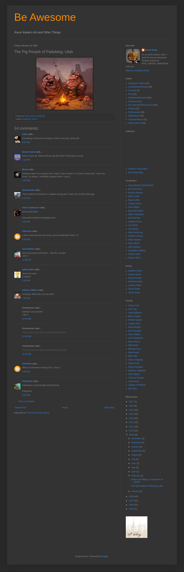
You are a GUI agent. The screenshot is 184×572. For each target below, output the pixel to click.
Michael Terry (134, 349)
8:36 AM (26, 239)
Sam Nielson (134, 247)
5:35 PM (26, 395)
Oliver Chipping (135, 360)
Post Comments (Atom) (38, 413)
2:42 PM (26, 160)
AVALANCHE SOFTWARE (140, 185)
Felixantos (27, 381)
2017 (131, 401)
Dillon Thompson (136, 214)
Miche (25, 169)
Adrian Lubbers (30, 290)
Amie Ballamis (135, 313)
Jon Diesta (133, 229)
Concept (132, 90)
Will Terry (132, 388)
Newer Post (20, 407)
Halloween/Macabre (137, 97)
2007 (131, 500)
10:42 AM (26, 319)
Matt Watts (133, 345)
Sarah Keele (134, 289)
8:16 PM (26, 198)
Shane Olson (134, 258)
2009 (131, 435)
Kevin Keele (151, 50)
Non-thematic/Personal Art (140, 105)
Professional (134, 112)
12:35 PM (26, 260)
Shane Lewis (134, 254)
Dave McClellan (135, 211)
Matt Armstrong (135, 232)
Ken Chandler (134, 331)
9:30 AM (26, 142)
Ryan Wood (133, 243)
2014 (131, 414)
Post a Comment (26, 401)
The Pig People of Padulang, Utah (147, 486)
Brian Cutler (133, 196)
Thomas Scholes (136, 378)
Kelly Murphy (134, 327)
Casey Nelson (135, 203)
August (135, 455)
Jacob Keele (28, 190)
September (136, 451)
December (136, 438)
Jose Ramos (28, 249)
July (133, 459)
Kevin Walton (134, 334)
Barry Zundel (134, 316)
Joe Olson (133, 225)
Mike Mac (132, 356)
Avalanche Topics (29, 119)
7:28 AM (26, 298)
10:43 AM (26, 354)
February (135, 475)
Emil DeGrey (134, 218)
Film (130, 94)
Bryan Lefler (134, 200)
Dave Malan (134, 207)
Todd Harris (133, 381)
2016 (131, 406)
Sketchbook (133, 116)
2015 (131, 410)
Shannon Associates (138, 169)
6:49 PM (26, 180)
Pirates (131, 108)
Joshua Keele (134, 285)
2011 (131, 426)
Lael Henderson (135, 338)
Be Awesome (45, 17)
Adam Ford (133, 305)
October (135, 447)
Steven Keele (28, 152)
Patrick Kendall (135, 367)
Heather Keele (135, 271)
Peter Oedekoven (30, 207)
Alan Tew (132, 309)
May (133, 467)
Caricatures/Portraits (138, 87)
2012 (131, 422)
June (134, 463)
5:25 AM (26, 222)
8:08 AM (26, 371)
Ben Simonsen (135, 189)
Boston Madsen (135, 192)
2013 (131, 418)
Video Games (134, 123)
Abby (24, 134)
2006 (131, 505)
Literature (132, 101)
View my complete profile (137, 70)
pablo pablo (28, 269)
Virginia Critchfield (136, 385)
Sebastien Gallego (137, 250)
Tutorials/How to (135, 119)
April (133, 471)
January (135, 491)
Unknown (27, 231)
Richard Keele (135, 278)
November (136, 442)
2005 (131, 509)
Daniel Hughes (135, 320)
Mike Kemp (133, 352)
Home (65, 407)
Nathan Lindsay (135, 236)
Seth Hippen (134, 374)
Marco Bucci (134, 341)
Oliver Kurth (133, 363)
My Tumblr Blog (135, 172)
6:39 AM (26, 280)
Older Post (109, 407)
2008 (131, 496)
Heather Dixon (135, 221)
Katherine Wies (135, 281)
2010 (131, 430)
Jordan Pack (134, 323)
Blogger (104, 556)
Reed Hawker (134, 239)
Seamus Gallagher (137, 370)
